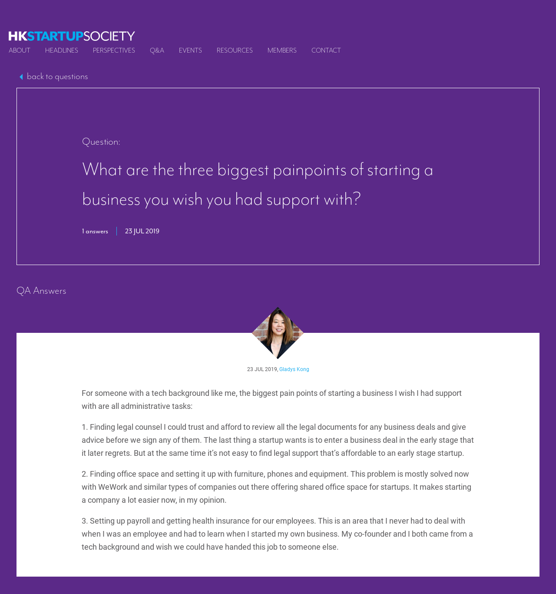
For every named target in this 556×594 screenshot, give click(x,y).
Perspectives (114, 50)
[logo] (72, 36)
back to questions (57, 76)
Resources (235, 50)
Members (282, 50)
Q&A (157, 50)
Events (190, 50)
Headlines (61, 50)
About (19, 50)
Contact (326, 50)
